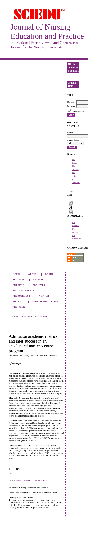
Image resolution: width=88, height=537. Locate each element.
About (32, 274)
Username (71, 102)
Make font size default (71, 207)
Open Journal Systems (73, 67)
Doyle (44, 316)
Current (18, 285)
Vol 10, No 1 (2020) (29, 316)
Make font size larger (71, 212)
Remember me (78, 111)
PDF (10, 473)
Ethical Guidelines (45, 301)
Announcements (23, 290)
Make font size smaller (71, 202)
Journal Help (72, 84)
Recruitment (21, 296)
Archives (38, 285)
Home (16, 274)
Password (71, 106)
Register (19, 279)
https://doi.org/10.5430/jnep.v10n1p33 (32, 480)
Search (38, 279)
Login (49, 274)
